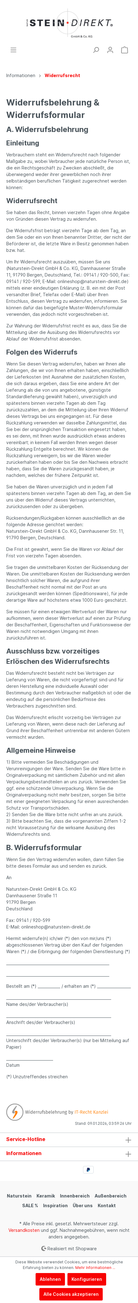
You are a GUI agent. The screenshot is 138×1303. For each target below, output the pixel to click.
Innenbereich (75, 1195)
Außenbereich (110, 1195)
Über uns (83, 1205)
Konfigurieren (86, 1279)
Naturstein (19, 1195)
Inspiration (55, 1205)
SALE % (30, 1205)
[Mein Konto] (110, 50)
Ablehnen (50, 1279)
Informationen (24, 1153)
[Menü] (13, 50)
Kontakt (107, 1205)
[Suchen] (96, 50)
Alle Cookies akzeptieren (71, 1294)
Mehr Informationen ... (95, 1267)
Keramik (46, 1195)
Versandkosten (24, 1230)
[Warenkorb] (124, 50)
